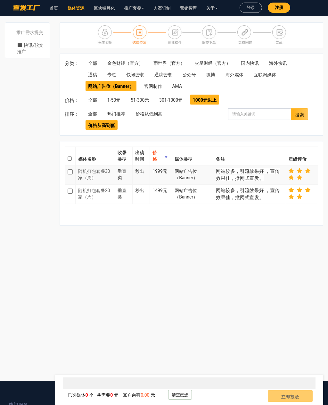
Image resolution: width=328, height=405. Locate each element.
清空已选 (180, 394)
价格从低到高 (148, 113)
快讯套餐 (135, 74)
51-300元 (140, 100)
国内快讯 (250, 63)
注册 (279, 7)
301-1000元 (171, 100)
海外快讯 (278, 63)
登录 (251, 7)
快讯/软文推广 (30, 48)
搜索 (299, 114)
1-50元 (113, 100)
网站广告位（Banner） (111, 86)
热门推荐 (116, 113)
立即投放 (290, 396)
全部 (92, 63)
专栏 (111, 74)
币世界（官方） (169, 63)
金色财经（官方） (125, 63)
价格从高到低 (101, 125)
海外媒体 (234, 74)
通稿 (92, 74)
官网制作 (153, 86)
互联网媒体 (265, 74)
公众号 (189, 74)
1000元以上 (205, 100)
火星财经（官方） (213, 63)
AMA (177, 86)
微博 (210, 74)
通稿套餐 (163, 74)
